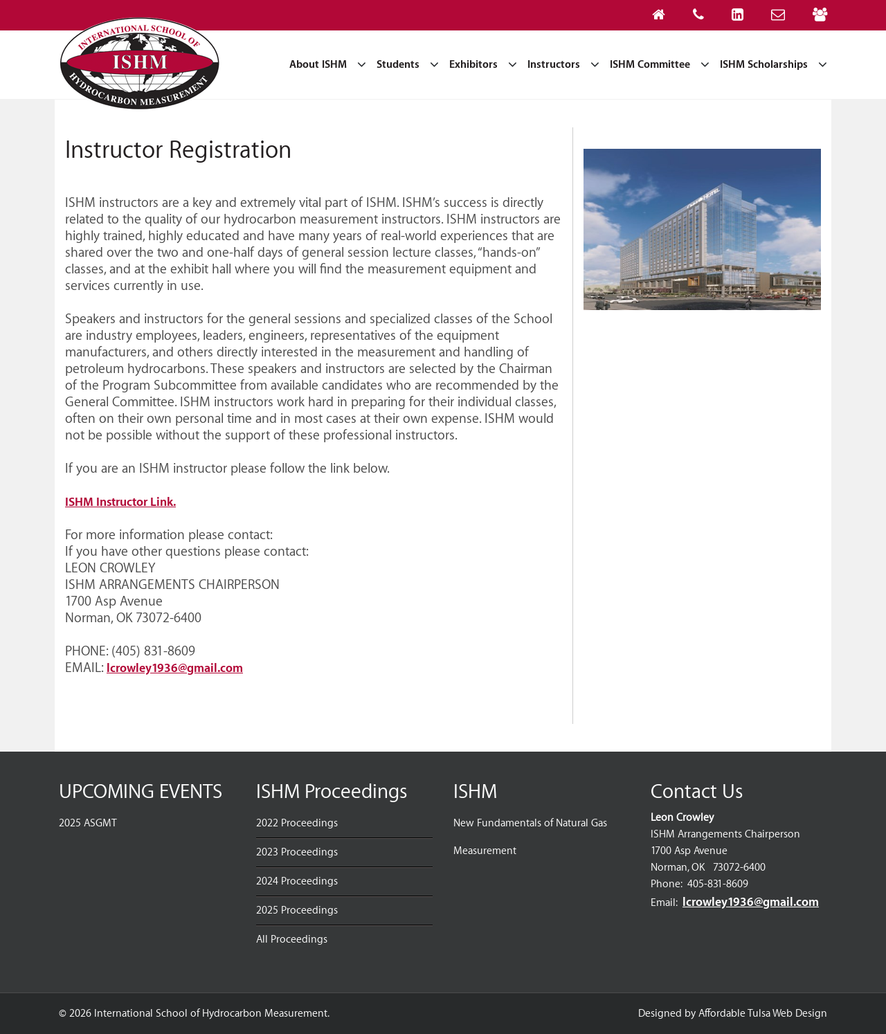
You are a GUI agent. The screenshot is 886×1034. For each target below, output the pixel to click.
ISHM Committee (650, 65)
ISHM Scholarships (764, 65)
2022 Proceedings (297, 823)
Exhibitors (473, 65)
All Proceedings (291, 939)
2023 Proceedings (297, 852)
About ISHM (318, 65)
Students (398, 65)
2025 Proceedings (297, 910)
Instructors (553, 65)
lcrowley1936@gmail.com (175, 668)
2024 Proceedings (297, 881)
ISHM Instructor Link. (120, 502)
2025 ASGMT (88, 823)
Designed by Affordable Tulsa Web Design (732, 1013)
